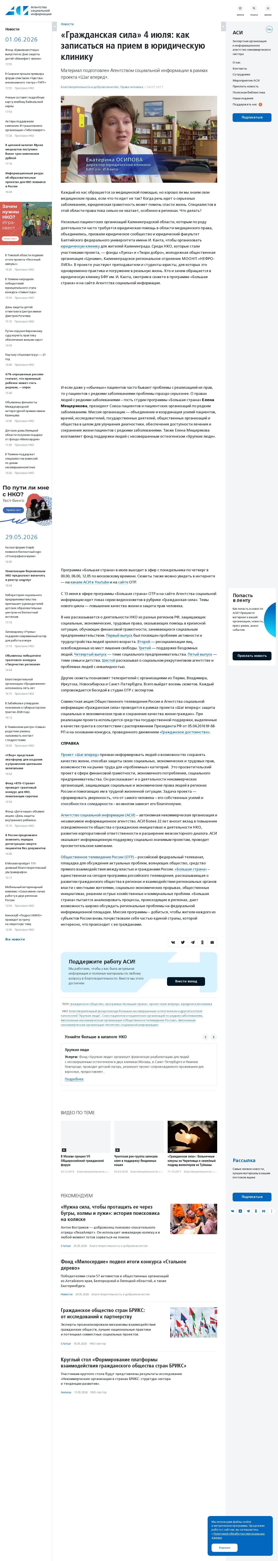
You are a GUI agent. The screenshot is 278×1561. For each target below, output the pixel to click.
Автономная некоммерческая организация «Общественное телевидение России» (119, 1018)
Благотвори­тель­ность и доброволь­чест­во (90, 87)
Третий (144, 647)
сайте (124, 582)
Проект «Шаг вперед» (80, 753)
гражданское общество (87, 1002)
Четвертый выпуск (90, 653)
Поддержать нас (245, 104)
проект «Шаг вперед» (164, 1002)
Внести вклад (186, 979)
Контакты (240, 68)
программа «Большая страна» (126, 1002)
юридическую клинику (80, 246)
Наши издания (243, 98)
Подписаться (252, 117)
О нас (236, 62)
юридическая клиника (196, 1002)
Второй (143, 641)
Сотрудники (241, 74)
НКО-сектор (98, 1341)
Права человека (131, 87)
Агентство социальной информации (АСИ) (98, 813)
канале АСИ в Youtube (90, 582)
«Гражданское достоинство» (185, 731)
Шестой (126, 659)
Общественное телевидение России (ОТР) (98, 855)
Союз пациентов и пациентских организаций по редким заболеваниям (152, 1014)
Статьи (66, 1243)
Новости (67, 24)
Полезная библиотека (249, 92)
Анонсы (66, 1390)
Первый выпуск (119, 635)
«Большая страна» (191, 867)
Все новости (15, 939)
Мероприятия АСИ (246, 80)
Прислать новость (246, 86)
